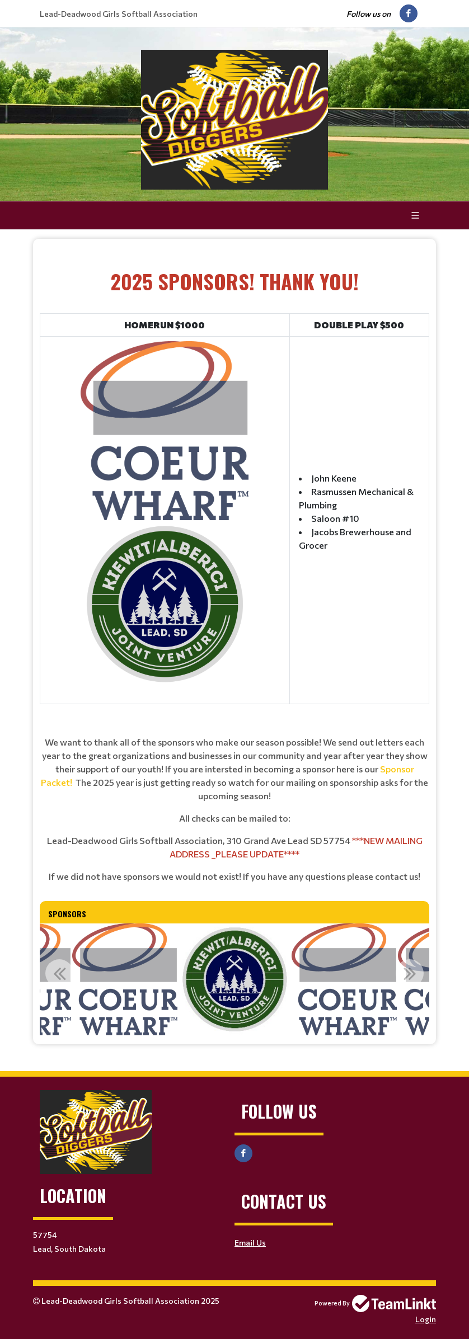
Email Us (250, 1242)
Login (425, 1319)
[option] (125, 979)
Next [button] (410, 973)
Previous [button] (59, 973)
